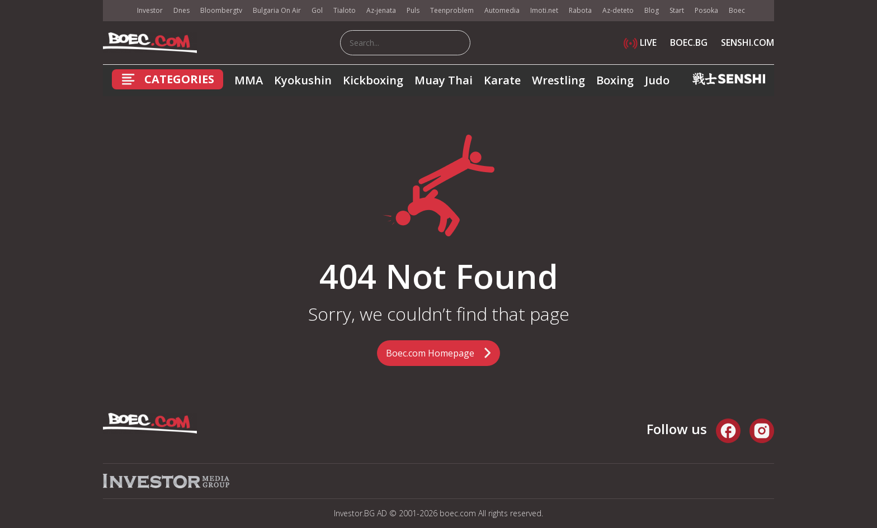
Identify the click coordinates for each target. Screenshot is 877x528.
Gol (317, 10)
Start (676, 10)
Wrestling (558, 80)
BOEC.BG (689, 42)
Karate (502, 80)
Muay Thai (443, 80)
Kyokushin (303, 80)
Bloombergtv (221, 10)
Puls (413, 10)
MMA (248, 80)
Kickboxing (373, 80)
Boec (737, 10)
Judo (657, 80)
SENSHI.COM (747, 42)
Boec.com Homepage (430, 353)
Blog (651, 10)
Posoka (706, 10)
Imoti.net (544, 10)
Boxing (615, 80)
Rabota (580, 10)
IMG (116, 11)
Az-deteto (618, 10)
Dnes (181, 10)
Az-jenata (381, 10)
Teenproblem (452, 10)
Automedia (502, 10)
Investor (150, 10)
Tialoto (344, 10)
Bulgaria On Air (277, 10)
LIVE (640, 42)
